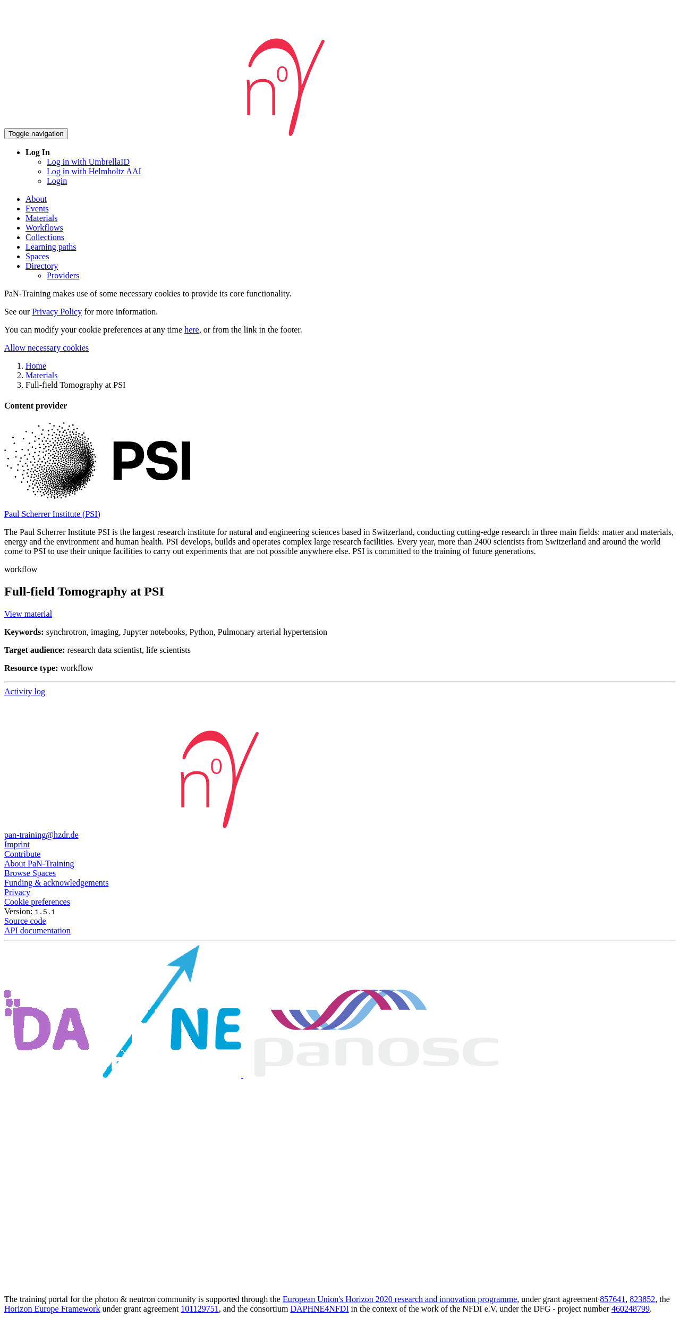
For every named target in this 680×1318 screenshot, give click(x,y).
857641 (612, 1299)
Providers (63, 275)
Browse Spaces (30, 873)
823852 (642, 1299)
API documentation (37, 930)
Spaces (37, 256)
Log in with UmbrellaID (88, 161)
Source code (25, 920)
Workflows (44, 227)
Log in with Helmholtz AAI (94, 171)
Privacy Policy (57, 311)
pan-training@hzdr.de (41, 834)
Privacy (17, 892)
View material (28, 613)
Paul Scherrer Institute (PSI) (52, 513)
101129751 (199, 1308)
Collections (45, 237)
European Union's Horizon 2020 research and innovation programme (400, 1299)
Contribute (22, 853)
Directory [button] (42, 265)
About (36, 198)
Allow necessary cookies (46, 347)
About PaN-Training (39, 863)
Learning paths (51, 246)
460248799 (630, 1308)
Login (57, 180)
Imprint (17, 844)
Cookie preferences (37, 901)
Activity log (24, 691)
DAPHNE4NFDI (319, 1308)
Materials (41, 218)
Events (37, 208)
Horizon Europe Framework (52, 1308)
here (191, 329)
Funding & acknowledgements (56, 882)
